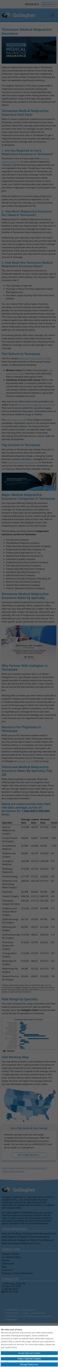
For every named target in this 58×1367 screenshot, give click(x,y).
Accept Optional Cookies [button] (29, 1353)
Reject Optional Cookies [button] (29, 1359)
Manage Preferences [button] (29, 1364)
